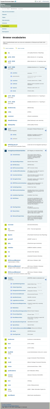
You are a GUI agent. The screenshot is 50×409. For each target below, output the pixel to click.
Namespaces (5, 31)
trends (14, 91)
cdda (9, 112)
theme (14, 331)
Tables (3, 17)
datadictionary (12, 120)
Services (4, 28)
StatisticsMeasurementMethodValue (20, 328)
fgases (10, 235)
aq (9, 52)
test (9, 381)
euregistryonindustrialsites (16, 150)
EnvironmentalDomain (18, 293)
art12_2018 (11, 61)
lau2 (9, 348)
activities (15, 73)
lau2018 (10, 352)
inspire (10, 278)
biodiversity (12, 107)
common (11, 116)
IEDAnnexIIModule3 (14, 266)
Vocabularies (5, 26)
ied (9, 256)
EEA (9, 1)
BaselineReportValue (18, 161)
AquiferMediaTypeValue (19, 283)
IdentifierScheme (17, 297)
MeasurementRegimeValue (19, 303)
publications (12, 370)
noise (10, 366)
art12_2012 (11, 57)
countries (15, 80)
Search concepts (21, 48)
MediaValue (15, 307)
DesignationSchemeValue (19, 290)
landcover (11, 339)
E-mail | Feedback (6, 404)
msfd (9, 362)
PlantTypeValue (17, 207)
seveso (10, 375)
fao (9, 229)
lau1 (9, 343)
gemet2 (10, 239)
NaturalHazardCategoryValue (20, 311)
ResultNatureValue (17, 317)
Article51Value (16, 154)
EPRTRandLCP (13, 144)
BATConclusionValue (18, 168)
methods (15, 83)
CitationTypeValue (17, 287)
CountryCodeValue (17, 175)
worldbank (11, 395)
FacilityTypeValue (17, 187)
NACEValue (15, 198)
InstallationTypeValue (18, 195)
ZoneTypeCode (16, 334)
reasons (15, 87)
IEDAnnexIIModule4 (14, 272)
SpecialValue (16, 325)
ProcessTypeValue (17, 314)
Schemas (4, 23)
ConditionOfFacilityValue (19, 171)
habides (10, 247)
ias (9, 252)
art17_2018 (11, 101)
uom (9, 385)
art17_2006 (11, 67)
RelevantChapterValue (18, 216)
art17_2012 (11, 96)
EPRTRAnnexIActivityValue (20, 183)
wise (9, 389)
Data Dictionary (14, 8)
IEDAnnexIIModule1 (14, 260)
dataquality (11, 124)
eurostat (10, 224)
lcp (9, 358)
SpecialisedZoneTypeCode (19, 321)
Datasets (4, 14)
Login (37, 1)
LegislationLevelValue (18, 300)
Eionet (8, 8)
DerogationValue (17, 179)
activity (14, 134)
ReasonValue (16, 211)
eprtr (9, 129)
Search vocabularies (9, 48)
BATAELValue (16, 164)
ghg (9, 243)
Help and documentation (8, 11)
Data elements (5, 20)
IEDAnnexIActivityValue (19, 190)
